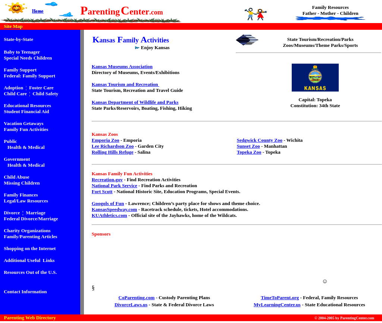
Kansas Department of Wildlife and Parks (135, 102)
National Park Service (114, 185)
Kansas (99, 84)
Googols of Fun (108, 203)
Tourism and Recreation (133, 84)
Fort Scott (102, 191)
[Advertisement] (233, 272)
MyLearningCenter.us (277, 304)
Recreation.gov (107, 179)
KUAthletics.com (109, 215)
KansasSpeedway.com (114, 209)
